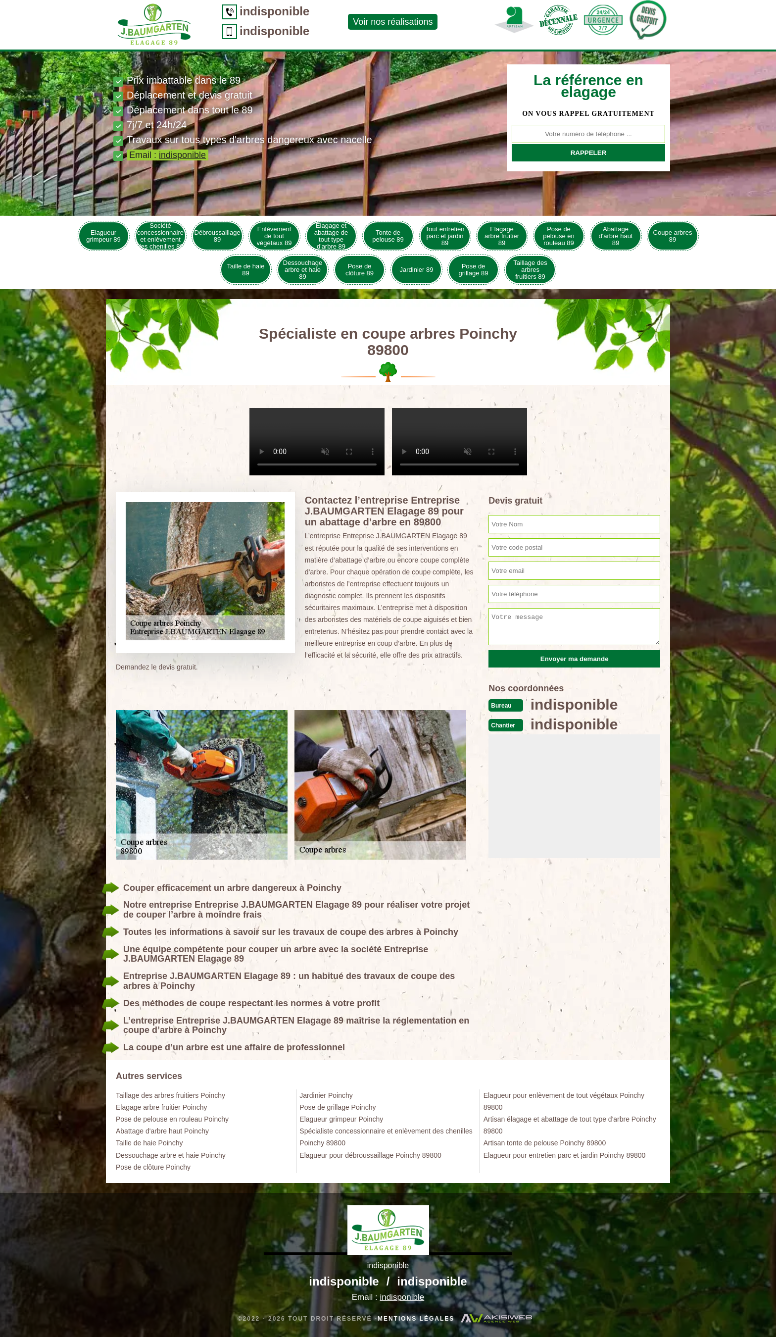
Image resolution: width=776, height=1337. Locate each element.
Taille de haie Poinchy (149, 1143)
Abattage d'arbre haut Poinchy (162, 1131)
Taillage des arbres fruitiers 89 (530, 269)
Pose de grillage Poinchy (337, 1107)
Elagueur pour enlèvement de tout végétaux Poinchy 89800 (564, 1101)
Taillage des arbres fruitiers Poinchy (170, 1095)
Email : (167, 155)
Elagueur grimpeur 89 (103, 236)
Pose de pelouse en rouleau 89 (559, 236)
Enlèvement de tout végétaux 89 (274, 236)
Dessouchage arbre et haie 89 (303, 269)
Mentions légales (416, 1318)
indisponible (274, 11)
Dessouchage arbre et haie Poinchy (171, 1155)
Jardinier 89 (417, 269)
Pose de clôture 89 (359, 269)
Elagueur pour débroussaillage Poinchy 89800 (370, 1155)
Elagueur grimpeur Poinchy (341, 1119)
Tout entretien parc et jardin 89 (445, 236)
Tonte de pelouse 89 (388, 236)
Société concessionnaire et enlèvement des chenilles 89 (160, 236)
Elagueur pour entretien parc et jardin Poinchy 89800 (565, 1155)
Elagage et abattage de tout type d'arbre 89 (331, 236)
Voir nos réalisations (393, 22)
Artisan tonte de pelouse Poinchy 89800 (545, 1143)
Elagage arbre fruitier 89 (502, 236)
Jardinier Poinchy (325, 1095)
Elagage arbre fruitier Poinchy (161, 1107)
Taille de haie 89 (246, 269)
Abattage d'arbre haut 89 (616, 236)
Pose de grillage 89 (473, 269)
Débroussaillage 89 (217, 236)
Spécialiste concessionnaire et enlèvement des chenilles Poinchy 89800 (385, 1137)
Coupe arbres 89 (672, 236)
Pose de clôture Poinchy (153, 1167)
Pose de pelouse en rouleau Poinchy (172, 1119)
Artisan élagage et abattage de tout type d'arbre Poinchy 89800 (570, 1125)
